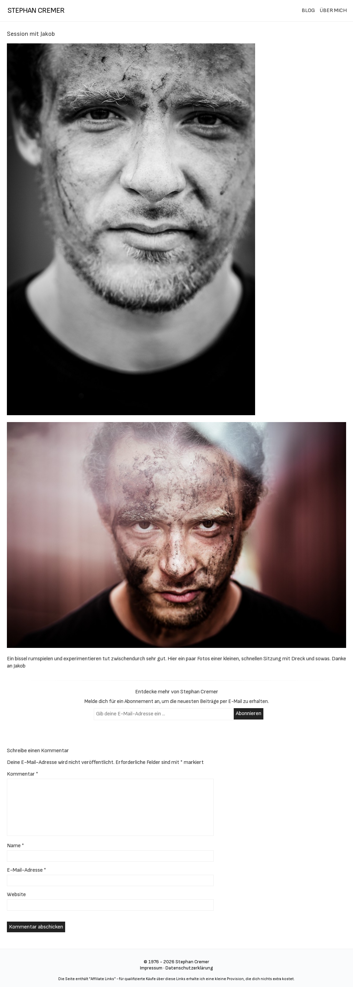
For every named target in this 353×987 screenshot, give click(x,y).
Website (16, 894)
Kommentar (22, 774)
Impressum (151, 968)
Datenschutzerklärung (189, 968)
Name (15, 845)
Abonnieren (248, 713)
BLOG (308, 10)
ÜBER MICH (333, 10)
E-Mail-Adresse (26, 870)
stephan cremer (36, 10)
